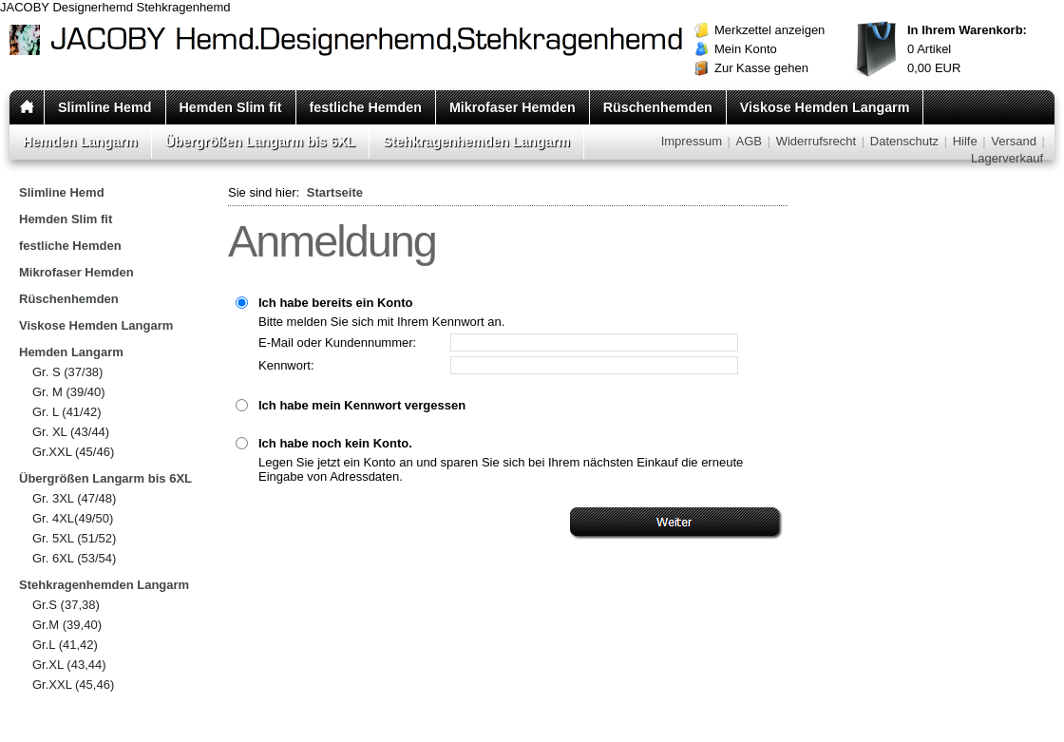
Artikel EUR (967, 49)
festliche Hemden (366, 107)
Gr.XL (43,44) (69, 664)
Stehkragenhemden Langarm (476, 141)
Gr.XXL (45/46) (73, 452)
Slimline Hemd (105, 107)
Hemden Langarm (80, 141)
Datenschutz (904, 141)
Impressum (691, 141)
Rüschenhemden (657, 107)
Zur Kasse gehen (761, 68)
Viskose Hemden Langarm (825, 107)
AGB (749, 141)
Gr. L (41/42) (67, 412)
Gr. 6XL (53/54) (74, 558)
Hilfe (965, 141)
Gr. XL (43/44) (70, 432)
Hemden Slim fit (231, 107)
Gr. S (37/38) (67, 372)
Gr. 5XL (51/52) (74, 538)
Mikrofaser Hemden (512, 107)
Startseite (335, 192)
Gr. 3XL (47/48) (74, 498)
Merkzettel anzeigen (769, 30)
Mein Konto (745, 49)
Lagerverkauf (1007, 158)
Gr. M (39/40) (68, 392)
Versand (1013, 141)
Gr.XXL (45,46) (73, 684)
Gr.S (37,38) (66, 605)
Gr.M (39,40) (67, 625)
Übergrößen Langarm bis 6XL (260, 141)
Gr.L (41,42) (65, 644)
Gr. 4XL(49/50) (72, 518)
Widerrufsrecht (816, 141)
